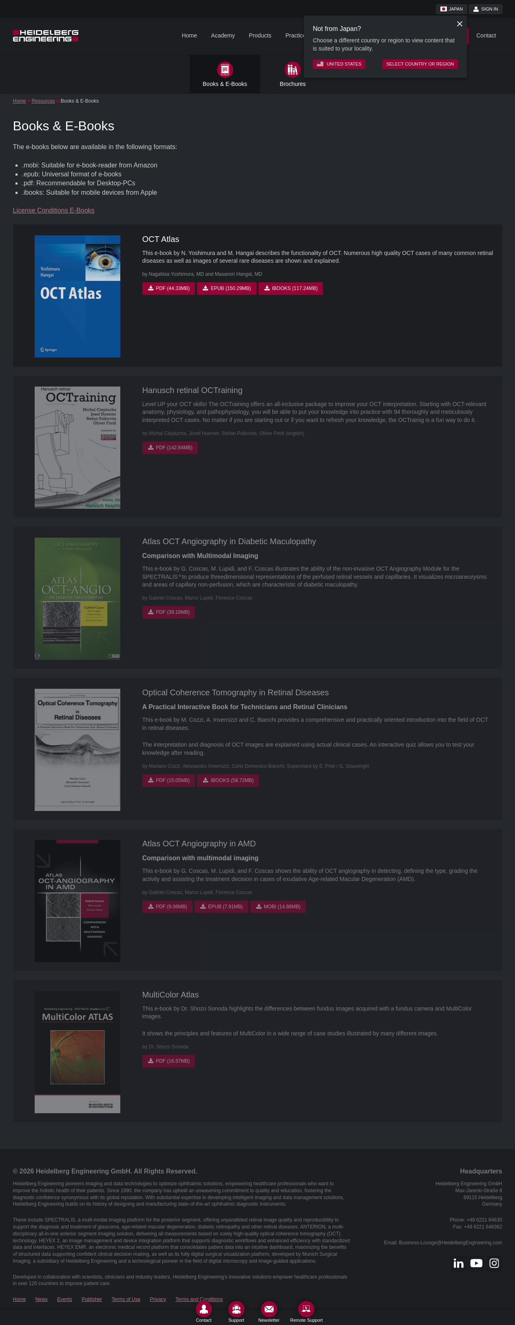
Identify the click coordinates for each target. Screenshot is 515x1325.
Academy (223, 35)
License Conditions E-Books (54, 210)
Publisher (92, 1299)
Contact (486, 35)
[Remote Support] (306, 1312)
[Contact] (204, 1312)
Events (64, 1299)
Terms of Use (126, 1299)
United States (339, 64)
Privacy (158, 1299)
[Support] (236, 1312)
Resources (43, 101)
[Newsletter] (269, 1312)
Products (260, 35)
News (41, 1299)
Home (189, 35)
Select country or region (420, 64)
